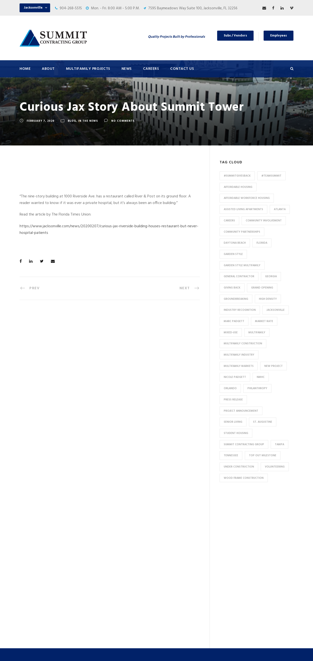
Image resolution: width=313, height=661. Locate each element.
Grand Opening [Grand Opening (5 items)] (262, 288)
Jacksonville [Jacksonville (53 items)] (276, 310)
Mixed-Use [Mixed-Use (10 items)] (231, 332)
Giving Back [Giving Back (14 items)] (232, 288)
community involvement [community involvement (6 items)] (264, 220)
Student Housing (107, 619)
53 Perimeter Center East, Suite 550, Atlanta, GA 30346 (259, 580)
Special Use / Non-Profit (113, 611)
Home (25, 69)
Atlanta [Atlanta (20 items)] (280, 209)
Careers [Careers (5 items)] (229, 220)
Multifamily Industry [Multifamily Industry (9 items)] (239, 355)
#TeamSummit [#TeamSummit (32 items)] (271, 176)
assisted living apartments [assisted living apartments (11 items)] (243, 209)
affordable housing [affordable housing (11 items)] (238, 187)
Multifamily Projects (88, 69)
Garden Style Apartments (114, 546)
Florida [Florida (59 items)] (262, 243)
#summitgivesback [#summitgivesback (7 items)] (237, 176)
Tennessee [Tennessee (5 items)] (231, 455)
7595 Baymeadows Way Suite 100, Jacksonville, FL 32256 (192, 8)
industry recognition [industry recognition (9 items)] (240, 310)
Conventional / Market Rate (116, 538)
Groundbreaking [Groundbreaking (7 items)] (236, 299)
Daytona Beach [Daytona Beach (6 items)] (235, 243)
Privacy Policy (200, 650)
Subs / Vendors (235, 35)
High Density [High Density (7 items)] (268, 299)
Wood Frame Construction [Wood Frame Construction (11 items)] (244, 478)
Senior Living (104, 562)
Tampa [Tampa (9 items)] (279, 444)
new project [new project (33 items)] (273, 366)
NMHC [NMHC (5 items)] (261, 377)
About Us (171, 517)
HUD (97, 578)
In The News (88, 121)
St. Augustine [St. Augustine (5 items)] (262, 422)
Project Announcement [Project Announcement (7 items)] (241, 411)
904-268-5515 (71, 8)
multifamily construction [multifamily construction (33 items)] (243, 343)
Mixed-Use (102, 595)
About (48, 69)
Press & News (175, 526)
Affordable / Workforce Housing (119, 603)
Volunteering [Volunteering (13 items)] (275, 467)
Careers (151, 69)
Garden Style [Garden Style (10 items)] (233, 254)
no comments (123, 121)
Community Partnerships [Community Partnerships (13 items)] (242, 232)
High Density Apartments (114, 554)
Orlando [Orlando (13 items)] (230, 388)
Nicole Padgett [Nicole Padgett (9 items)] (235, 377)
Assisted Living (106, 570)
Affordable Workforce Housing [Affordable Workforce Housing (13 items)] (247, 198)
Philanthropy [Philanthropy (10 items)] (257, 388)
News (127, 69)
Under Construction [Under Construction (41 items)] (239, 467)
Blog (72, 121)
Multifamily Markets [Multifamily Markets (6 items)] (239, 366)
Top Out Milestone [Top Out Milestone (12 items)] (262, 455)
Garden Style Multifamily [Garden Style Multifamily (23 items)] (242, 265)
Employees (278, 35)
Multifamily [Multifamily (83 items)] (256, 332)
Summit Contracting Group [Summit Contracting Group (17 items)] (244, 444)
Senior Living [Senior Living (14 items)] (233, 422)
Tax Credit (102, 586)
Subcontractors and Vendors (187, 542)
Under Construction (110, 530)
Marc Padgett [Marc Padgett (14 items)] (234, 321)
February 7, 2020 (41, 121)
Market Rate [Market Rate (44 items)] (264, 321)
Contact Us (182, 69)
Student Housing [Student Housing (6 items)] (236, 433)
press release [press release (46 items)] (233, 399)
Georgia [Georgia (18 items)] (271, 276)
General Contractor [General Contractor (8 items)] (239, 276)
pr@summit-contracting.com (264, 611)
